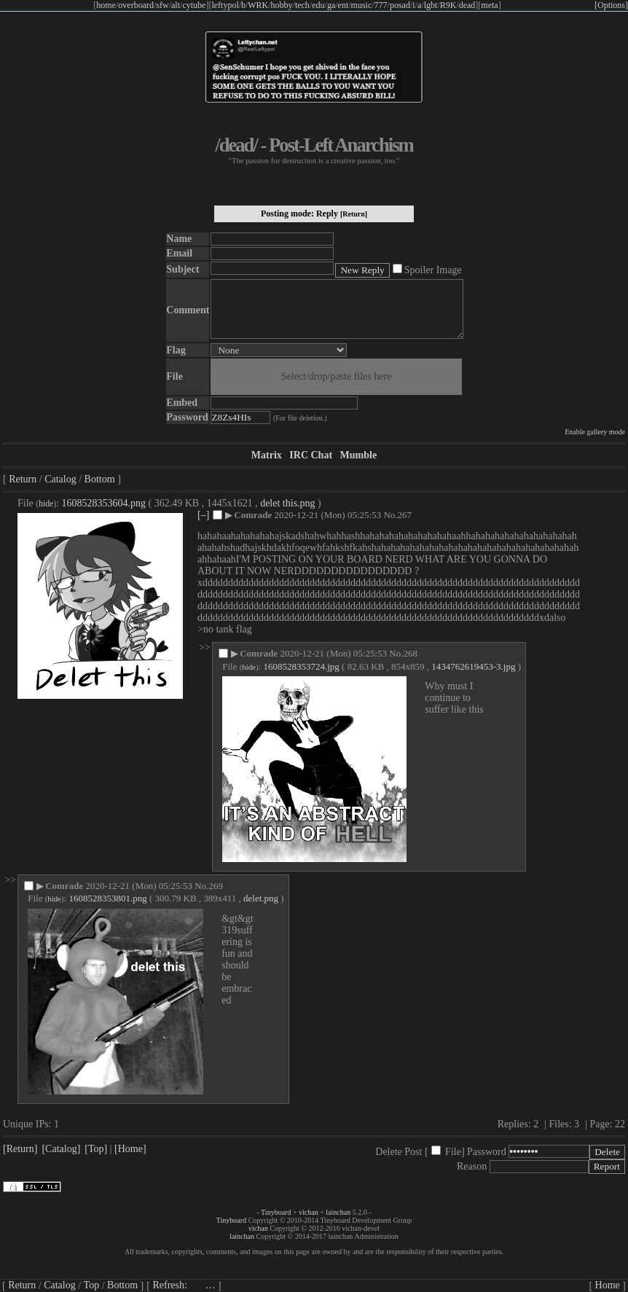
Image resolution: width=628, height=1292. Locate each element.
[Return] (353, 214)
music (361, 5)
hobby (282, 5)
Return (22, 479)
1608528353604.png (104, 503)
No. (390, 514)
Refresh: (183, 1285)
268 (410, 653)
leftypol (224, 5)
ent (343, 5)
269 (215, 885)
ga (331, 5)
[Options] (611, 5)
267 (405, 514)
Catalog (60, 479)
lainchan (338, 1212)
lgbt (431, 5)
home (106, 5)
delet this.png (287, 503)
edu (318, 5)
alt (175, 5)
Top (92, 1285)
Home (607, 1285)
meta (489, 5)
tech (302, 5)
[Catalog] (61, 1148)
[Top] (96, 1148)
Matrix (266, 455)
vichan (308, 1212)
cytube (193, 5)
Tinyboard (276, 1212)
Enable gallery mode (595, 432)
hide (46, 504)
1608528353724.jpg (301, 666)
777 (381, 5)
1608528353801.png (107, 898)
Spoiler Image (433, 270)
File (453, 1151)
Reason (472, 1166)
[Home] (130, 1148)
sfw (162, 5)
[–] (203, 514)
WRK (258, 5)
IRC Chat (310, 455)
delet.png (260, 898)
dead (467, 5)
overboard (136, 5)
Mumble (358, 455)
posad (400, 5)
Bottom (100, 479)
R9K (448, 5)
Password (486, 1151)
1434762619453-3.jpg (473, 666)
